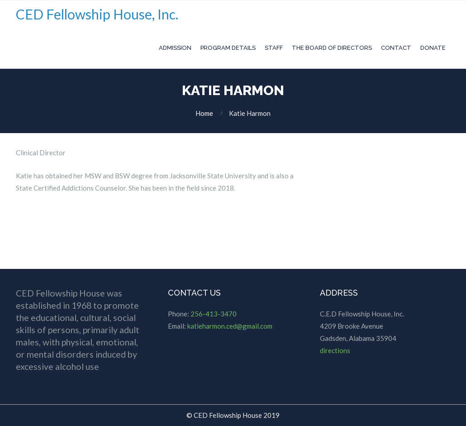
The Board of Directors (332, 47)
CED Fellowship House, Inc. (97, 14)
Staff (274, 47)
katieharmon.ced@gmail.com (229, 326)
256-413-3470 (213, 314)
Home (204, 113)
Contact (396, 47)
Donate (433, 47)
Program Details (228, 47)
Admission (175, 47)
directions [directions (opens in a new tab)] (335, 350)
